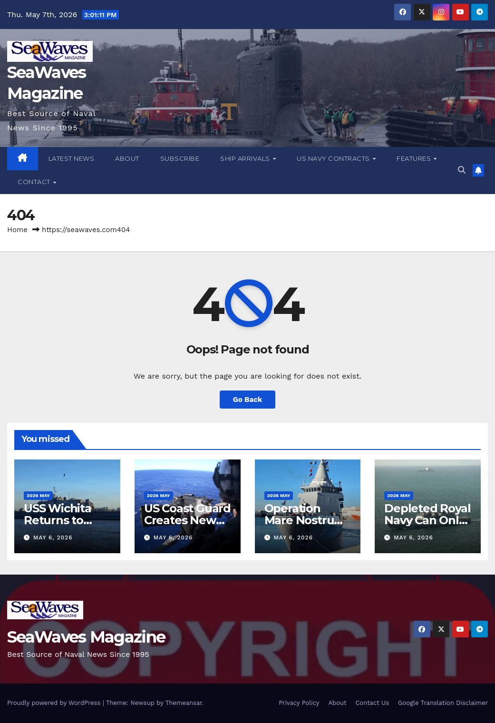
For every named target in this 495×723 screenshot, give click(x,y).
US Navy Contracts (334, 158)
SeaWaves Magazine (86, 637)
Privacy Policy (299, 702)
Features (415, 158)
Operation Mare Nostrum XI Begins (305, 520)
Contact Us (372, 702)
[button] (462, 170)
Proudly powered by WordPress (55, 702)
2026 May (38, 495)
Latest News (72, 158)
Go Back (247, 399)
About (127, 158)
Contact (35, 182)
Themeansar (183, 702)
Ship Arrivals (246, 158)
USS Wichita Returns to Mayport (57, 520)
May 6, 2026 (53, 537)
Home (17, 229)
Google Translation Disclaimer (443, 702)
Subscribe (180, 158)
